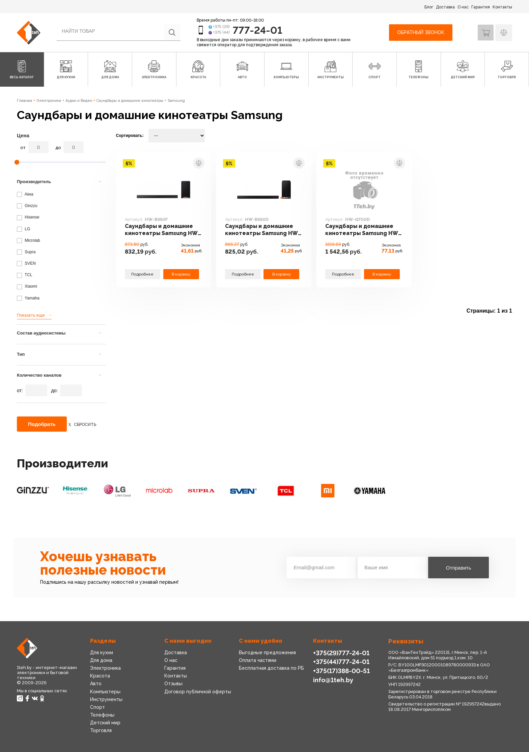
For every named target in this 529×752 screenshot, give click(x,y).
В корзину (181, 273)
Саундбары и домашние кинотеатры (129, 100)
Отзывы (173, 683)
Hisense (28, 217)
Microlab (28, 240)
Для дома (101, 660)
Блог (428, 7)
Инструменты (105, 699)
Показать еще (31, 315)
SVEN (26, 263)
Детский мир (105, 722)
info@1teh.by (333, 679)
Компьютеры (104, 691)
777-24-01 (258, 30)
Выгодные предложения (267, 652)
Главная (24, 100)
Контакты (502, 7)
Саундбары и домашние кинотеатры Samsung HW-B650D (261, 230)
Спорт (97, 707)
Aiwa (25, 194)
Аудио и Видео (78, 100)
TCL (24, 274)
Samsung (176, 100)
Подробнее (142, 273)
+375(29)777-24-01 (340, 652)
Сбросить (85, 424)
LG (23, 229)
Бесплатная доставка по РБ (271, 668)
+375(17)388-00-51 (340, 670)
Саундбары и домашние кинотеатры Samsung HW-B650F (161, 230)
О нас (463, 7)
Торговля (101, 730)
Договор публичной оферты (196, 691)
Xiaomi (27, 286)
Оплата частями (257, 660)
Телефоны (102, 715)
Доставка (445, 7)
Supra (26, 252)
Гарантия (480, 7)
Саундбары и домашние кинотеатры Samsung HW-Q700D (361, 230)
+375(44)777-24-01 (340, 661)
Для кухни (101, 652)
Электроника (48, 100)
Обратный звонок (419, 32)
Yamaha (28, 298)
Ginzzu (27, 205)
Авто (96, 683)
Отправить (458, 568)
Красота (100, 675)
